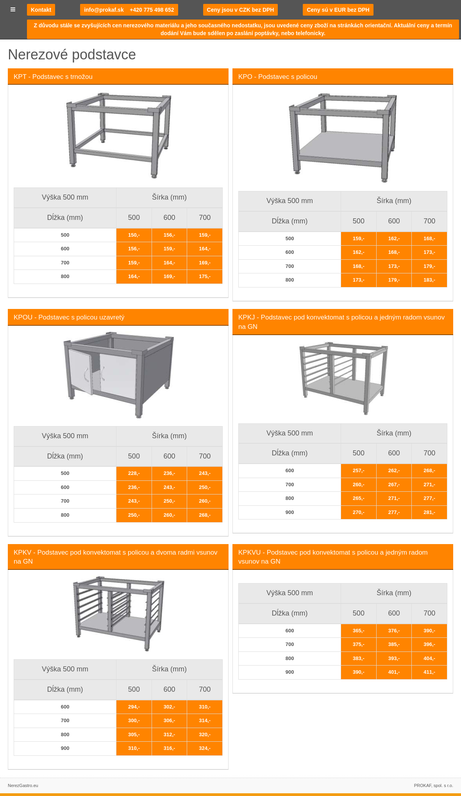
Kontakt (41, 10)
